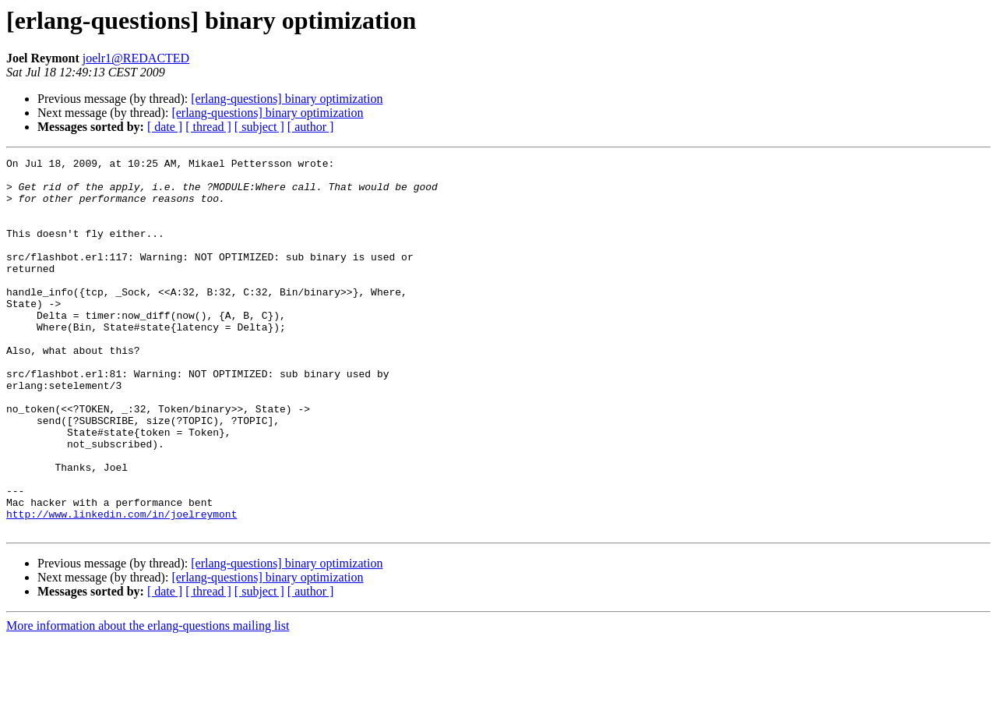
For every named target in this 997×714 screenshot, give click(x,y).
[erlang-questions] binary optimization (286, 98)
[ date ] (164, 126)
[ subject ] (259, 126)
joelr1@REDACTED (136, 58)
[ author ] (310, 126)
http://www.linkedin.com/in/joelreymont (121, 586)
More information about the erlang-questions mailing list (147, 700)
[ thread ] (208, 126)
